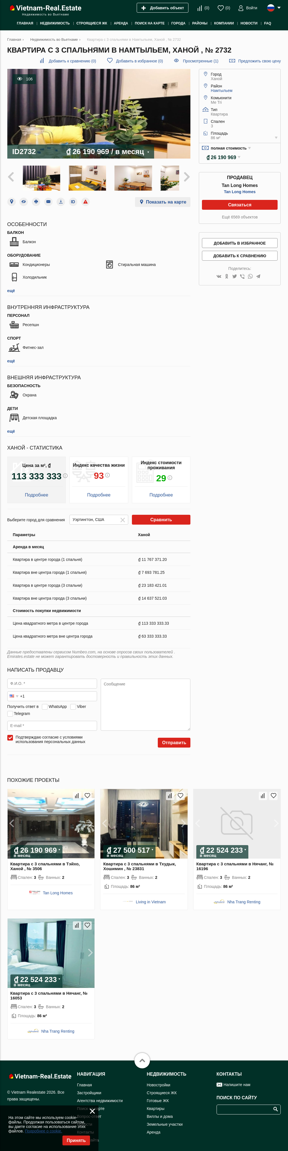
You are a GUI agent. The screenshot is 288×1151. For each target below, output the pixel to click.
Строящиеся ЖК (162, 1089)
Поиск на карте (91, 1104)
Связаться (239, 204)
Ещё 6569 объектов (240, 217)
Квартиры (156, 1104)
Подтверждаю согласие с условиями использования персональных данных (51, 735)
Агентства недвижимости (100, 1096)
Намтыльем (222, 90)
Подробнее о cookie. (43, 1131)
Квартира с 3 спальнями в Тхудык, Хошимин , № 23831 (139, 862)
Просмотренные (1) (200, 61)
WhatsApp (58, 702)
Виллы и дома (160, 1112)
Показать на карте (166, 198)
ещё (11, 287)
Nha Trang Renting (243, 898)
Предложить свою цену (259, 61)
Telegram (22, 709)
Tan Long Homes (240, 191)
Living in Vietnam (151, 898)
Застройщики (89, 1089)
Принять (76, 1140)
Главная (84, 1081)
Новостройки (158, 1081)
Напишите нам (237, 1080)
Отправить (174, 739)
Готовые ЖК (158, 1096)
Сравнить (161, 516)
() (206, 8)
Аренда (154, 1128)
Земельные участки (165, 1120)
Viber (81, 702)
